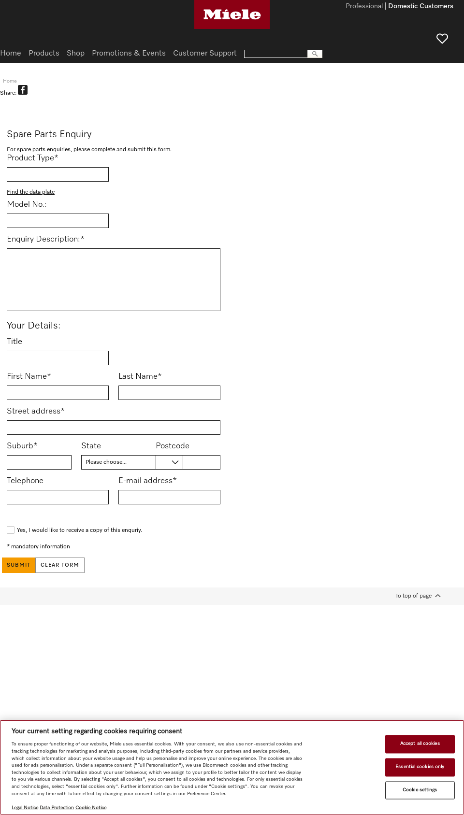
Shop (76, 53)
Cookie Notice (90, 807)
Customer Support (205, 53)
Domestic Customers (420, 7)
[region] (232, 767)
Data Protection (57, 807)
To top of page (413, 596)
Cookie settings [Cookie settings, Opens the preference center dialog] (420, 789)
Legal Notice (25, 807)
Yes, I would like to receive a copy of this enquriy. (79, 530)
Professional (364, 7)
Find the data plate (31, 192)
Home (10, 53)
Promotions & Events (129, 53)
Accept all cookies (420, 744)
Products (44, 53)
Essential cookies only (419, 766)
